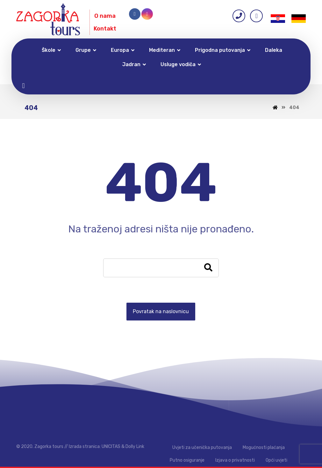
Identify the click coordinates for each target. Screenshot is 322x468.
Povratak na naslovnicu (161, 311)
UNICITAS (111, 446)
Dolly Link (134, 446)
